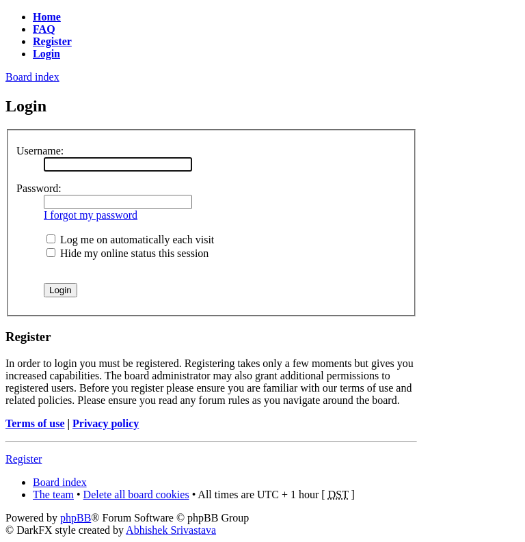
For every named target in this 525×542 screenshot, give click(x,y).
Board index (32, 77)
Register (23, 459)
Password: (39, 188)
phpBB (75, 518)
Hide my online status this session (127, 253)
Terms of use (35, 423)
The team (53, 494)
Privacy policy (105, 423)
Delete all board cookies (136, 494)
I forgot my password (90, 215)
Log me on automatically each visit (130, 239)
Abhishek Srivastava (171, 530)
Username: (40, 151)
